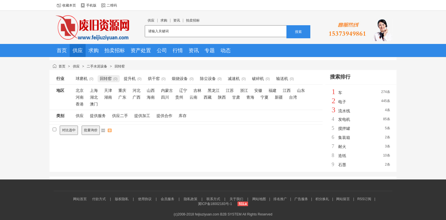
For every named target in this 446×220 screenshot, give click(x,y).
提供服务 (98, 115)
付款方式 (99, 199)
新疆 (279, 97)
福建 (272, 90)
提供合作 (164, 115)
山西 (151, 90)
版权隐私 (122, 199)
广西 (137, 97)
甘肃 (236, 97)
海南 (151, 97)
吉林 (197, 90)
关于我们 (236, 199)
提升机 (130, 78)
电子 (342, 102)
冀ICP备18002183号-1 (215, 204)
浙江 (244, 90)
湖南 (108, 97)
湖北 (94, 97)
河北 (137, 90)
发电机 (344, 119)
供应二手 (120, 115)
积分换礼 (322, 199)
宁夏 (265, 97)
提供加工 (142, 115)
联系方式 (213, 199)
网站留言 (343, 199)
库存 (183, 115)
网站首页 (80, 199)
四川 (165, 97)
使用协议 (145, 199)
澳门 (94, 104)
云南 (193, 97)
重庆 (122, 90)
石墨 (342, 164)
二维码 (112, 5)
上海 (94, 90)
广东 (122, 97)
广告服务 (301, 199)
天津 (108, 90)
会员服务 (167, 199)
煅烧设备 (180, 78)
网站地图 (259, 199)
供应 (76, 66)
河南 (80, 97)
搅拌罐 (344, 128)
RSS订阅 (364, 199)
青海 (250, 97)
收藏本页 (69, 5)
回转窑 (120, 66)
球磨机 (82, 78)
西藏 (208, 97)
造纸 (342, 155)
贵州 (179, 97)
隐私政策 (190, 199)
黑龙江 (214, 90)
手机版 (91, 5)
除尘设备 (208, 78)
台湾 (293, 97)
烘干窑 (154, 78)
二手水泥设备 (97, 66)
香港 (80, 104)
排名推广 (280, 199)
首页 (62, 66)
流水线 (344, 111)
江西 (287, 90)
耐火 (342, 146)
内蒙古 (167, 90)
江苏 (230, 90)
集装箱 (344, 137)
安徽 (258, 90)
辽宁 (183, 90)
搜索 (298, 32)
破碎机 (258, 78)
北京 (80, 90)
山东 (301, 90)
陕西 (222, 97)
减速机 (234, 78)
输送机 (282, 78)
